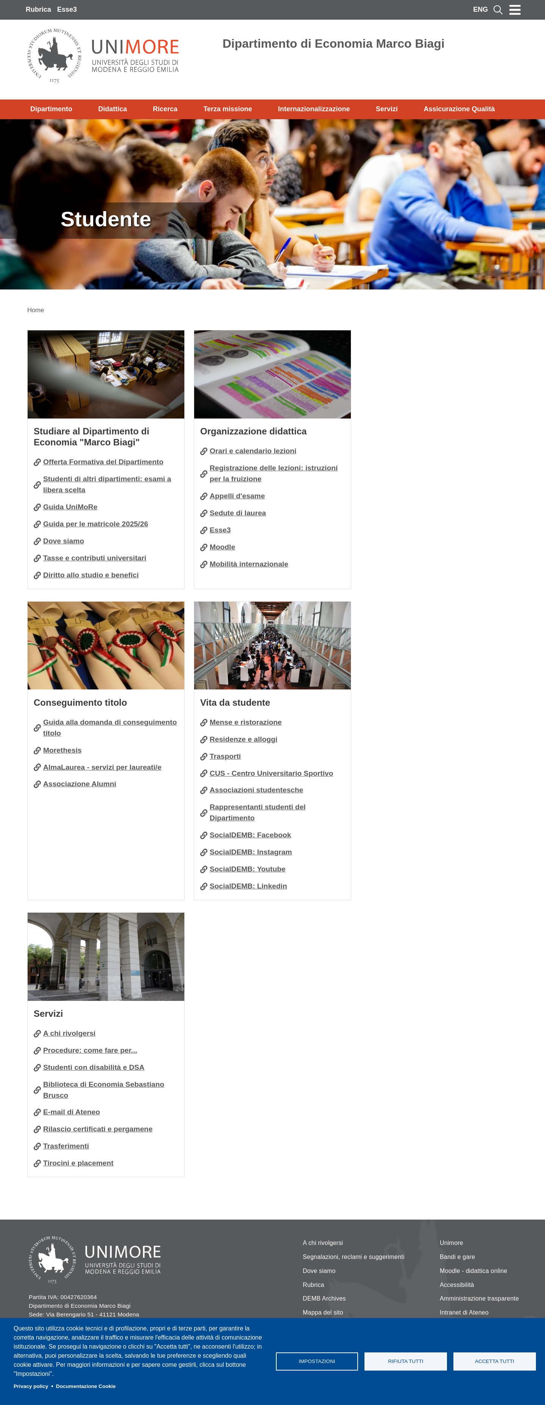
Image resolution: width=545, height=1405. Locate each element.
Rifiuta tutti (405, 1361)
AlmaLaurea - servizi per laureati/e (102, 767)
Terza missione (227, 109)
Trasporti (225, 756)
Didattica (112, 109)
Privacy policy (31, 1386)
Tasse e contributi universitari (94, 558)
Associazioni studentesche (256, 790)
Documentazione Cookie (86, 1386)
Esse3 (67, 9)
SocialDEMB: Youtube (248, 869)
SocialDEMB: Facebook (250, 835)
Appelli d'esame (237, 496)
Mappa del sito (323, 1312)
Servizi (387, 109)
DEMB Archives (324, 1298)
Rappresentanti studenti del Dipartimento (258, 812)
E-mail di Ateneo (71, 1112)
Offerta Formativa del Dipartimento (103, 462)
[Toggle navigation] (515, 10)
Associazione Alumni (79, 784)
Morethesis (62, 750)
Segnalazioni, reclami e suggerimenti (354, 1257)
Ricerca (165, 109)
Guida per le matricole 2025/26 (95, 524)
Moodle (222, 547)
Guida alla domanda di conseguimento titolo (110, 727)
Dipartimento (51, 109)
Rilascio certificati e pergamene (98, 1129)
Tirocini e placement (78, 1163)
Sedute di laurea (238, 513)
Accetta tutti (494, 1361)
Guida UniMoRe (70, 507)
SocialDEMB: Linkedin (248, 886)
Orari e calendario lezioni (253, 451)
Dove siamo (63, 541)
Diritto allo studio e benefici (91, 575)
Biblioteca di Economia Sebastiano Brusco (103, 1089)
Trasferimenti (66, 1146)
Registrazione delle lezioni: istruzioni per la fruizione (274, 473)
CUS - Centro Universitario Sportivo (271, 773)
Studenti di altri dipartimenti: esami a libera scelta (107, 484)
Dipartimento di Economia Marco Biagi (334, 43)
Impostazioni (317, 1361)
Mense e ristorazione (246, 722)
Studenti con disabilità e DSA (94, 1067)
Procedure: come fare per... (90, 1050)
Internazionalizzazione (314, 109)
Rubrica (38, 9)
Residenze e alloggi (243, 739)
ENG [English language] (480, 9)
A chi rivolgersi (69, 1033)
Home (35, 310)
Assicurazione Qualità (459, 109)
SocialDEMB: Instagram (251, 852)
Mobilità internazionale (249, 564)
